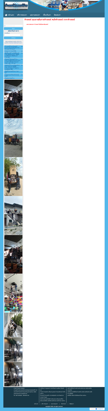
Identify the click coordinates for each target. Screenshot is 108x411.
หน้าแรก (36, 403)
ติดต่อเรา (72, 403)
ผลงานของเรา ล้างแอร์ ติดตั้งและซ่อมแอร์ (37, 24)
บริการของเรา (45, 403)
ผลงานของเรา (54, 403)
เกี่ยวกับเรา (63, 403)
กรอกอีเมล (7, 33)
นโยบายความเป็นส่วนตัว (14, 42)
